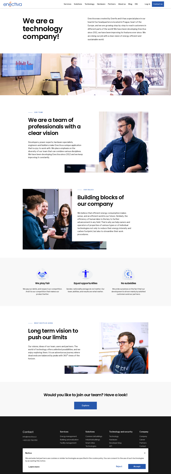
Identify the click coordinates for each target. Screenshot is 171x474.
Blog (130, 4)
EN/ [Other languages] (136, 4)
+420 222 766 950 (30, 440)
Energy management (68, 436)
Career (142, 440)
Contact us (158, 4)
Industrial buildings (93, 440)
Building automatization (69, 440)
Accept (136, 466)
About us (122, 4)
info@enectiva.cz (30, 437)
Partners (112, 4)
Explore (85, 405)
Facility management (68, 443)
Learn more (34, 467)
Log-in (147, 4)
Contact (142, 446)
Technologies (91, 446)
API (110, 446)
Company (143, 436)
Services (67, 4)
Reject (119, 466)
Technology (89, 4)
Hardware (101, 4)
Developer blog (115, 443)
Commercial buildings (94, 436)
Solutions (78, 4)
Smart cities (90, 443)
